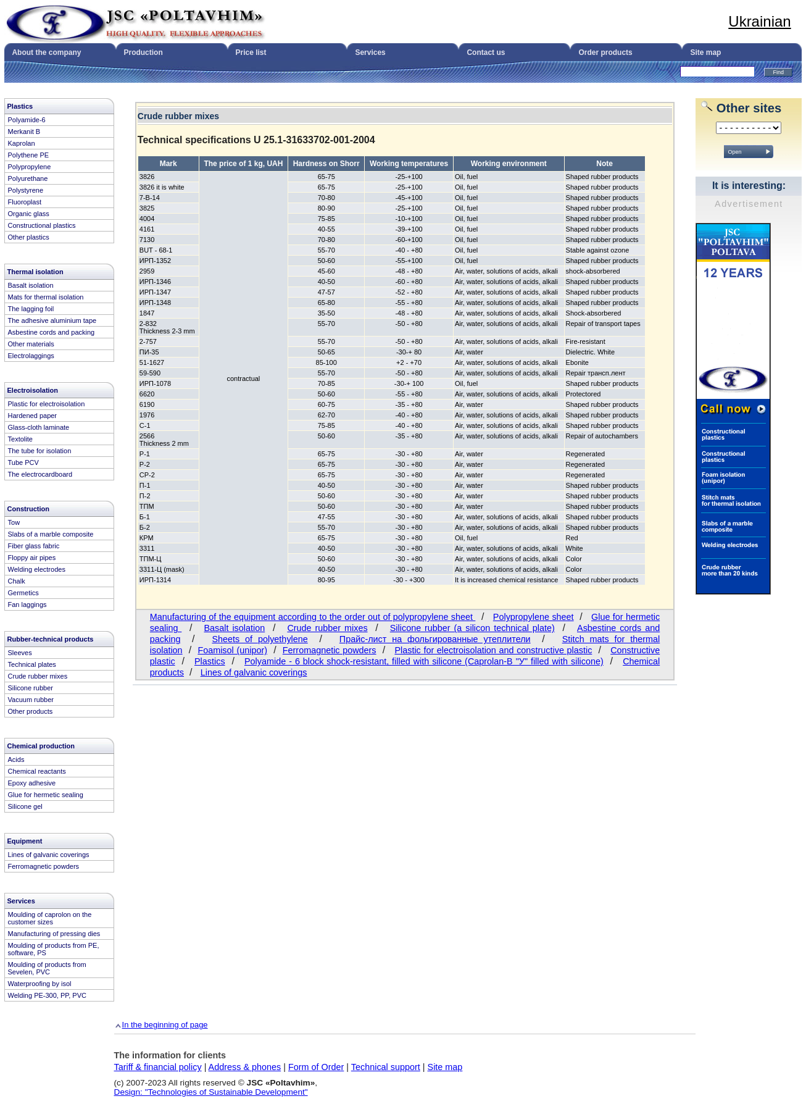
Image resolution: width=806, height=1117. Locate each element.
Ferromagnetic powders (329, 650)
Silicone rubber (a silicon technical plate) (472, 628)
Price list (250, 52)
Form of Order (316, 1067)
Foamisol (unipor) (232, 650)
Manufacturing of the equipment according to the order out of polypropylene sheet (313, 617)
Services (370, 52)
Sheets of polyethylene (259, 639)
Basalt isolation (234, 628)
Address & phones (245, 1067)
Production (142, 52)
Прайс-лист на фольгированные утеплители (435, 639)
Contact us (486, 52)
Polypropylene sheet (533, 617)
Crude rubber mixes (327, 628)
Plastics (209, 661)
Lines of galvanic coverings (254, 672)
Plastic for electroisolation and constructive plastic (493, 650)
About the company (46, 52)
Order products (605, 52)
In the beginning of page (165, 1024)
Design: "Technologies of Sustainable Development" (211, 1092)
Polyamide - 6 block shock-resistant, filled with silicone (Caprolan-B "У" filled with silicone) (424, 661)
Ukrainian (759, 21)
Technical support (385, 1067)
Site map (705, 52)
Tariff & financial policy (158, 1067)
